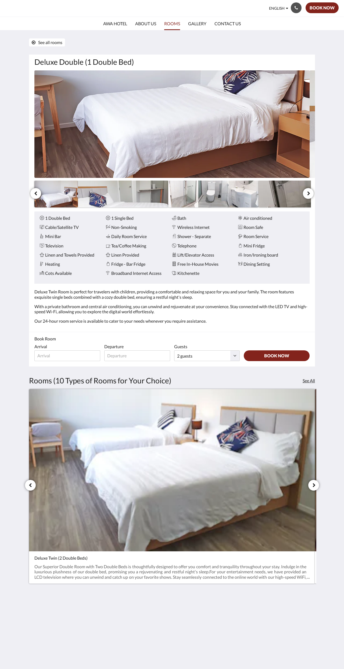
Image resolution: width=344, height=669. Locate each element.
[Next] (308, 193)
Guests (180, 346)
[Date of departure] (137, 355)
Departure (114, 346)
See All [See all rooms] (309, 380)
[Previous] (35, 193)
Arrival (40, 346)
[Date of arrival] (67, 355)
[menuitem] (115, 23)
